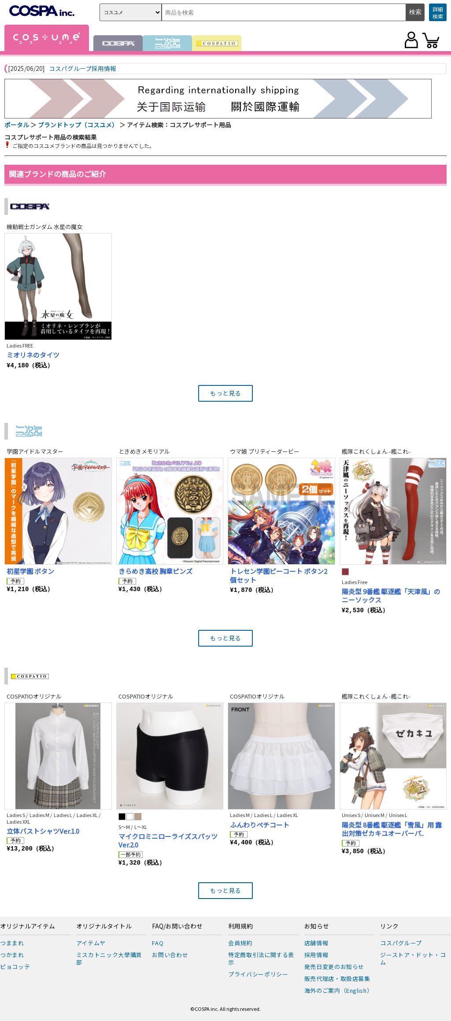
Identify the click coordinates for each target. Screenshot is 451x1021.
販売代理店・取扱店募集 (337, 978)
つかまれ (12, 955)
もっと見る (225, 392)
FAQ (157, 943)
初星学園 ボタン (30, 571)
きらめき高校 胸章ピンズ (155, 571)
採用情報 (316, 955)
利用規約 (240, 926)
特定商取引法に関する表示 (261, 958)
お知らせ (316, 926)
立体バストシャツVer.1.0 (43, 831)
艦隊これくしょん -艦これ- (376, 451)
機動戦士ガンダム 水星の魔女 (44, 226)
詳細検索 (438, 12)
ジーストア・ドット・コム (413, 958)
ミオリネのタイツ (33, 354)
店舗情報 (316, 943)
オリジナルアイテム (27, 926)
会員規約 (240, 943)
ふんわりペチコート (259, 824)
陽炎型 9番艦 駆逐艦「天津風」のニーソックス (391, 596)
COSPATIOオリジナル (34, 696)
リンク (389, 926)
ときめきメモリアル (144, 451)
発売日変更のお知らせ (334, 966)
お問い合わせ (170, 955)
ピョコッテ (15, 966)
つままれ (12, 943)
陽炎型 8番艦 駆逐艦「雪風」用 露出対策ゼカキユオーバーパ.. (392, 829)
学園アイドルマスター (35, 451)
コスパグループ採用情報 (82, 69)
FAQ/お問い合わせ (177, 926)
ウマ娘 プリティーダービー (264, 451)
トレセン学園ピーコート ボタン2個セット (278, 575)
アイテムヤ (91, 943)
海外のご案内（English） (338, 990)
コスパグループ (401, 943)
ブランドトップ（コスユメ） (78, 124)
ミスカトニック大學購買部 (109, 958)
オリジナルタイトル (104, 926)
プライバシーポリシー (258, 974)
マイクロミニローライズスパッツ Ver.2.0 (168, 841)
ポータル (16, 124)
